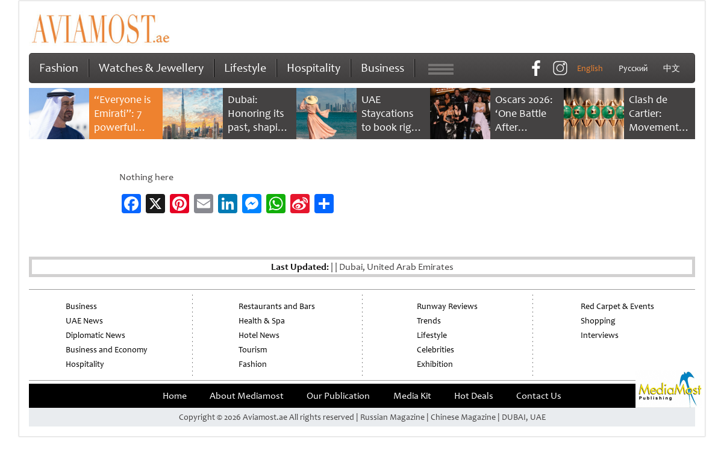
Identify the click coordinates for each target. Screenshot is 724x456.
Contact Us (538, 396)
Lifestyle (245, 67)
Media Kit (412, 396)
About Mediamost (247, 396)
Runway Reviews (447, 306)
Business (382, 67)
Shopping (598, 321)
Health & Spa (262, 321)
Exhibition (435, 364)
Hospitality (313, 67)
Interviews (600, 335)
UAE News (84, 321)
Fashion (58, 67)
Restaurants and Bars (277, 306)
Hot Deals (473, 396)
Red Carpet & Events (617, 306)
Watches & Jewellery (151, 67)
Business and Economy (107, 350)
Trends (429, 321)
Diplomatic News (95, 335)
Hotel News (259, 335)
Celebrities (435, 350)
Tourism (253, 350)
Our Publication (338, 396)
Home (175, 396)
